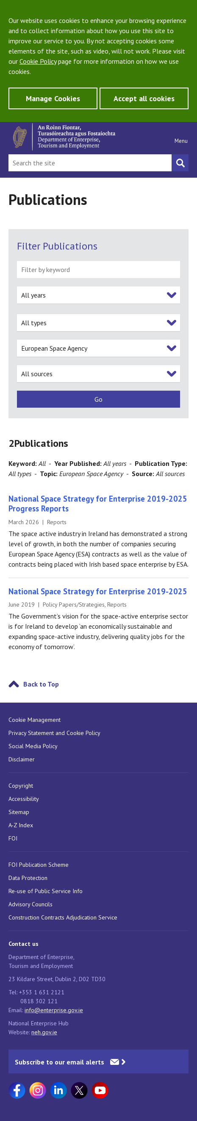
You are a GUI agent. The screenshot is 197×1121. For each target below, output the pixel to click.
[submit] (98, 399)
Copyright (20, 785)
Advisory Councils (30, 904)
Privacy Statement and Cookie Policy (54, 733)
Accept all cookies (144, 98)
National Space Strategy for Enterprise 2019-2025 (97, 591)
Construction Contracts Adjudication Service (62, 917)
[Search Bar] (90, 162)
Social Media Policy (33, 746)
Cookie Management (34, 720)
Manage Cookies (53, 98)
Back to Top (41, 684)
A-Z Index (20, 825)
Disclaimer (21, 759)
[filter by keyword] (98, 269)
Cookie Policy (37, 61)
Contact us (23, 944)
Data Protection (27, 878)
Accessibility (23, 799)
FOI (12, 838)
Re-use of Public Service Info (45, 891)
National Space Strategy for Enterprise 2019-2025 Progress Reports (97, 504)
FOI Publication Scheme (38, 864)
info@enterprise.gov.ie (54, 1010)
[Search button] (180, 162)
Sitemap (18, 812)
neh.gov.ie (44, 1032)
